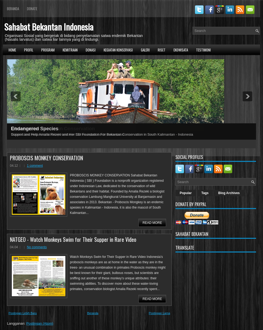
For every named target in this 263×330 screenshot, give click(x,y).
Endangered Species (34, 128)
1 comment (35, 166)
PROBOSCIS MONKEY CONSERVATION (46, 158)
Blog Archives (229, 193)
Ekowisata (181, 50)
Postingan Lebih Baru (23, 313)
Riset (162, 50)
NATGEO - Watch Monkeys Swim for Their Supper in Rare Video (73, 239)
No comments (37, 247)
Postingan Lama (159, 313)
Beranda (13, 8)
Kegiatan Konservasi (118, 50)
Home (12, 50)
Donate (32, 8)
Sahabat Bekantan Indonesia (48, 26)
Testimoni (203, 50)
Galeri (145, 50)
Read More (152, 223)
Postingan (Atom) (39, 323)
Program (48, 50)
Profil (28, 50)
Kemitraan (70, 50)
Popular (186, 193)
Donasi (91, 50)
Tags (205, 193)
